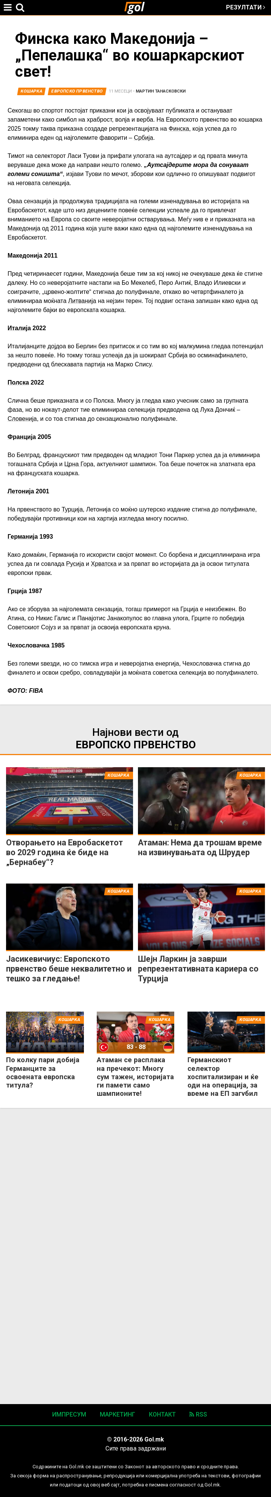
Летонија (21, 491)
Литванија (82, 301)
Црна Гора (78, 464)
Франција (22, 437)
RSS (198, 1414)
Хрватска (103, 564)
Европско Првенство (77, 91)
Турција (72, 509)
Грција (17, 591)
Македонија (24, 228)
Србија (143, 137)
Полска (18, 382)
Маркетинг (117, 1414)
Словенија (22, 419)
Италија (19, 328)
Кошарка (31, 91)
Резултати (245, 7)
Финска (179, 128)
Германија (23, 536)
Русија (75, 564)
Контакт (162, 1414)
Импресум (69, 1414)
